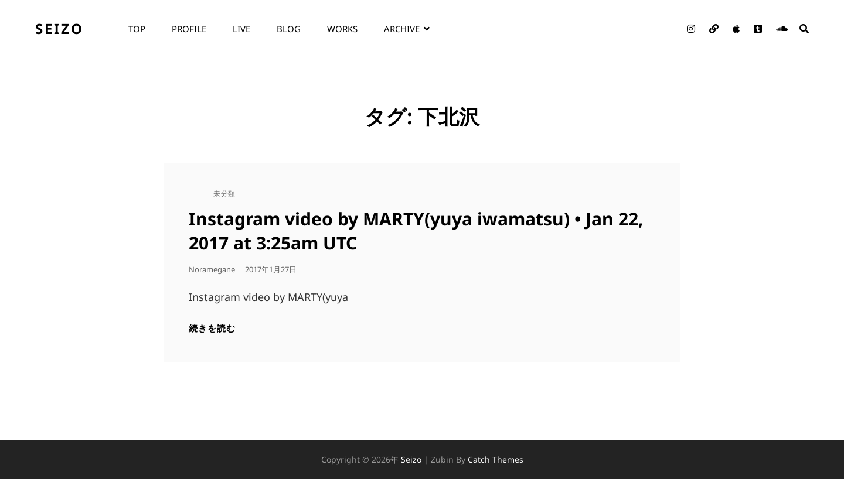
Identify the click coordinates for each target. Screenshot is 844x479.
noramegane (212, 269)
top (136, 29)
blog (289, 29)
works (342, 29)
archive (402, 29)
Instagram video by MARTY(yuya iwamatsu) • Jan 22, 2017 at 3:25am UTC (416, 231)
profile (189, 29)
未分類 (224, 194)
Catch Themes (495, 459)
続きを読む (212, 328)
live (241, 29)
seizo (59, 28)
